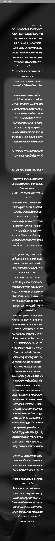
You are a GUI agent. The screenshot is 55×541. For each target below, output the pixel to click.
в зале (29, 1)
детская (40, 1)
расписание (45, 1)
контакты (49, 1)
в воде (32, 1)
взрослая (36, 1)
